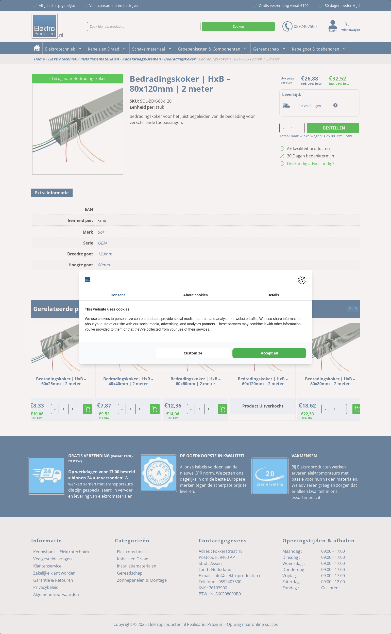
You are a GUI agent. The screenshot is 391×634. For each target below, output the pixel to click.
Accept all (269, 353)
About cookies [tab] (195, 295)
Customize (193, 353)
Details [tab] (273, 295)
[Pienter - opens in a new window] (302, 280)
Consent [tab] (118, 295)
